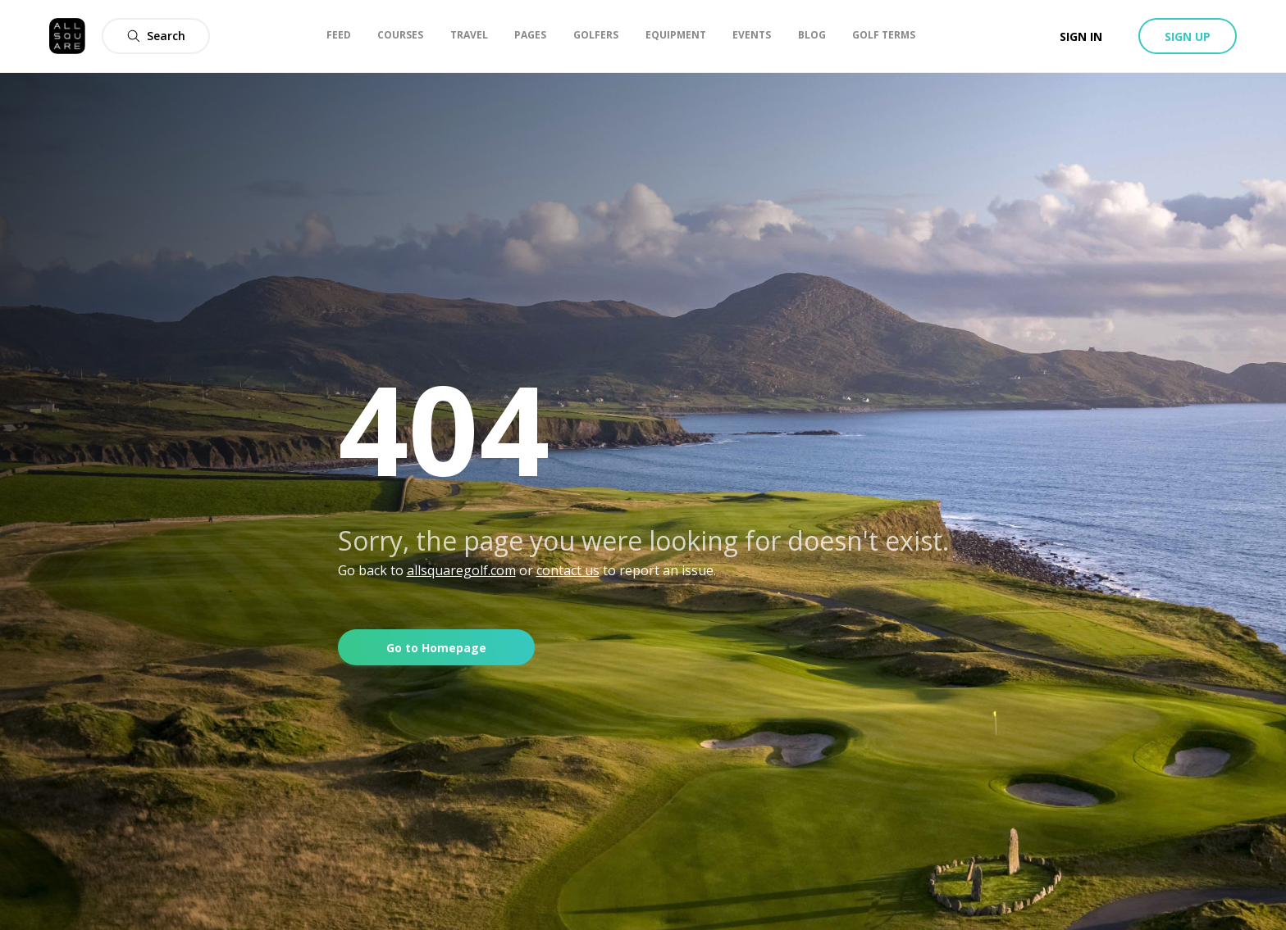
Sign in (1081, 36)
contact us (568, 570)
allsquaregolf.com (461, 570)
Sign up (1188, 36)
